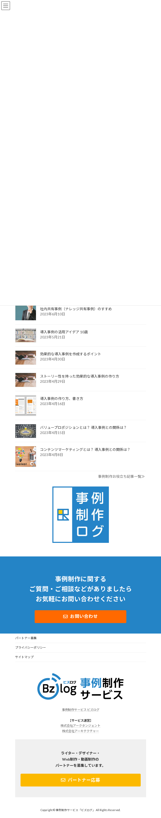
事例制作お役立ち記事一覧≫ (121, 476)
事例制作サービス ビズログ (80, 710)
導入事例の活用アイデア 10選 (64, 332)
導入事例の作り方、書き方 (61, 398)
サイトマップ (24, 657)
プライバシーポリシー (30, 647)
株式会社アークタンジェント (80, 726)
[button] (80, 616)
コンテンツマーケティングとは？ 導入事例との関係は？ (85, 449)
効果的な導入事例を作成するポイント (70, 354)
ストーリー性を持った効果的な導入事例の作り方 (79, 376)
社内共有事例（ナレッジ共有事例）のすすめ (76, 309)
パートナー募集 (26, 638)
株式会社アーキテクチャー (80, 731)
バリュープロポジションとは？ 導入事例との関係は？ (83, 427)
